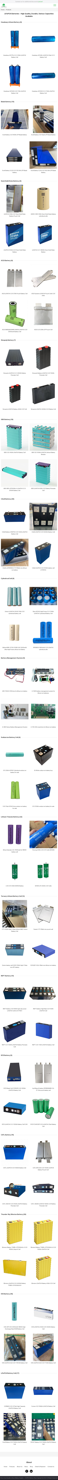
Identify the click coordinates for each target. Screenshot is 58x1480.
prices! (41, 1)
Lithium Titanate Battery (10, 817)
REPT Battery (6, 976)
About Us (19, 1466)
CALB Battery (6, 499)
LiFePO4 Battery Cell (8, 1373)
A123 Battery (6, 260)
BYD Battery (5, 1055)
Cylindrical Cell (6, 578)
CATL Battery (6, 1135)
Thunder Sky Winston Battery (12, 1214)
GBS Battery (5, 419)
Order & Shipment (40, 1466)
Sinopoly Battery (7, 340)
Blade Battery (6, 102)
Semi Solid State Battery (10, 181)
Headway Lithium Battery (10, 22)
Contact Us (51, 1466)
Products (12, 1466)
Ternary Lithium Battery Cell (11, 896)
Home (2, 9)
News (26, 1466)
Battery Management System (12, 658)
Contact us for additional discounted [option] (29, 1)
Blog (31, 1466)
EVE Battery (5, 1294)
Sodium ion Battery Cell (9, 737)
